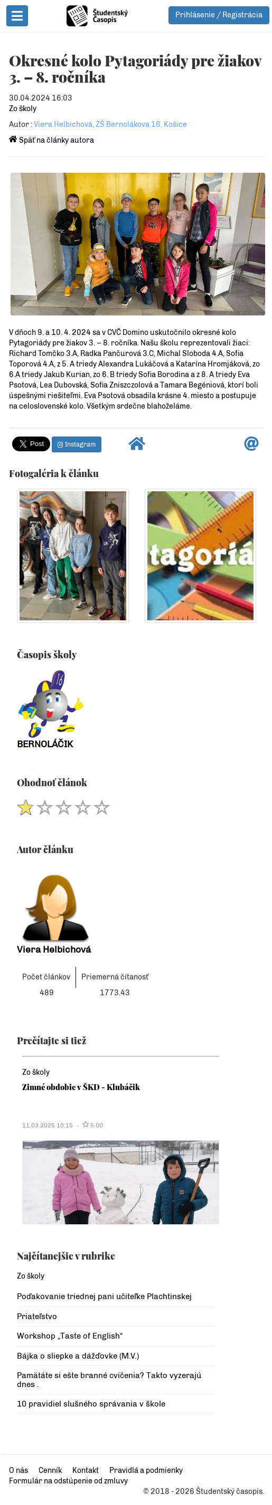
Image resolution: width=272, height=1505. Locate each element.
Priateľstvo (36, 1317)
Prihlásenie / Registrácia (218, 15)
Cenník (49, 1470)
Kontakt (84, 1470)
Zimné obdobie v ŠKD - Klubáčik (80, 1088)
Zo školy (21, 108)
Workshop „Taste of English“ (68, 1337)
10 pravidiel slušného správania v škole (90, 1405)
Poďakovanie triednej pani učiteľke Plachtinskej (103, 1297)
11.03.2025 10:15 (46, 1126)
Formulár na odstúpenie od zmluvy (67, 1481)
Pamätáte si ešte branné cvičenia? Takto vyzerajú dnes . (108, 1381)
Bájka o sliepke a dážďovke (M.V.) (77, 1357)
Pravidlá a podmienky (145, 1470)
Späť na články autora (50, 140)
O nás (17, 1470)
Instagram (76, 445)
